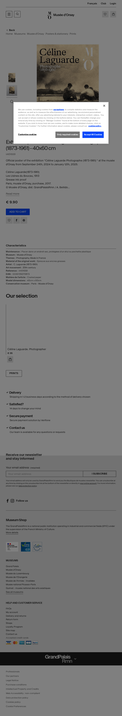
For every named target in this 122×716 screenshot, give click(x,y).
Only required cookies (67, 135)
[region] (61, 123)
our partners (58, 110)
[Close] (104, 105)
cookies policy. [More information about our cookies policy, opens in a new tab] (94, 126)
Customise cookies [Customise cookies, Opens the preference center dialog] (27, 134)
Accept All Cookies (93, 135)
